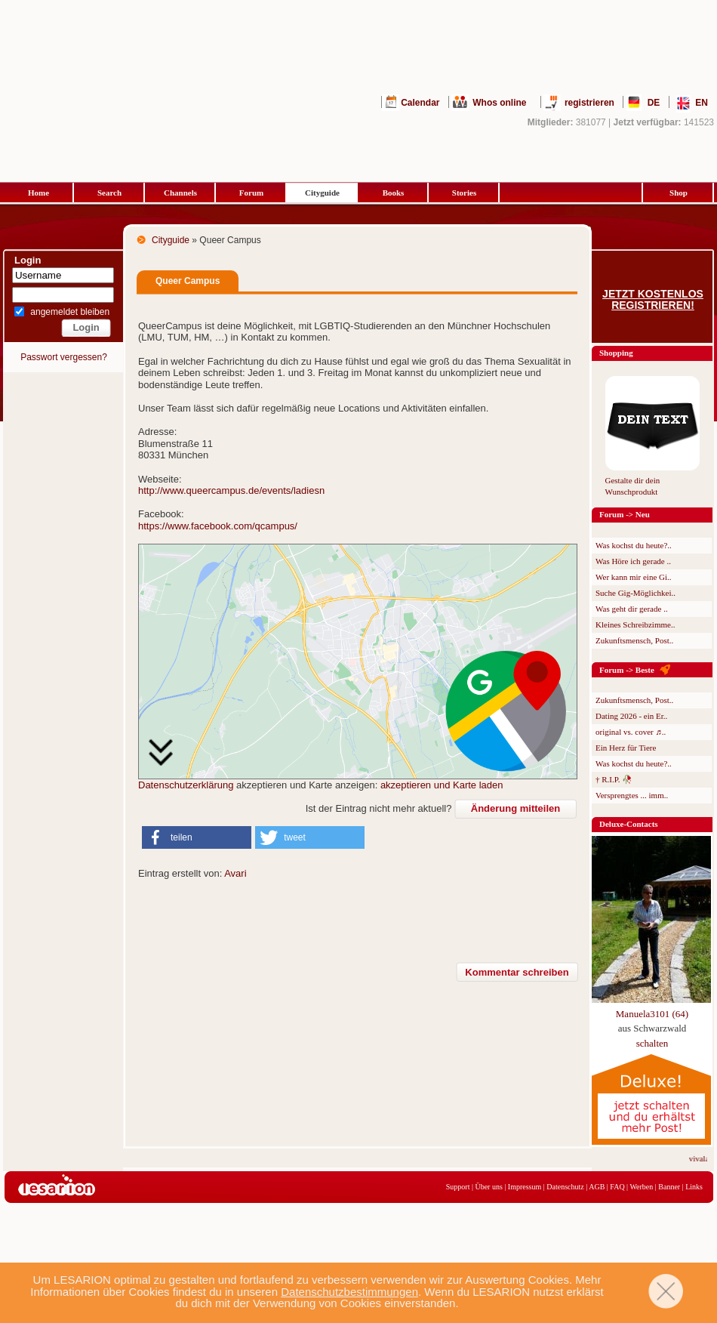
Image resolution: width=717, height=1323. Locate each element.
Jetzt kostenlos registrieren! (652, 300)
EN (701, 102)
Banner (669, 1187)
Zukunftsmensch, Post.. (634, 640)
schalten (652, 1043)
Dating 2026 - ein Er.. (631, 715)
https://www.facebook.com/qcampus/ (217, 526)
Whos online (499, 102)
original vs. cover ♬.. (630, 731)
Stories (464, 192)
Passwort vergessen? (63, 357)
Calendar (420, 102)
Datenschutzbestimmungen (349, 1291)
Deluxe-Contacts (628, 823)
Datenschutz (564, 1187)
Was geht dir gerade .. (631, 608)
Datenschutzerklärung (185, 785)
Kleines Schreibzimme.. (635, 624)
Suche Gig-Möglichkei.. (635, 592)
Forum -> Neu (624, 514)
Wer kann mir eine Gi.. (633, 576)
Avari (235, 873)
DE (654, 102)
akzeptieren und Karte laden (441, 785)
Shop (678, 192)
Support (458, 1187)
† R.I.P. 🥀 (613, 779)
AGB (597, 1187)
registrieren (589, 102)
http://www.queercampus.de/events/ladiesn (231, 490)
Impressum (524, 1187)
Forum (251, 192)
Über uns (488, 1187)
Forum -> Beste (626, 669)
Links (694, 1187)
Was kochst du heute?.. (633, 545)
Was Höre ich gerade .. (633, 561)
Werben (641, 1187)
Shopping (616, 352)
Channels (180, 192)
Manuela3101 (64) (652, 1013)
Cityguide (322, 192)
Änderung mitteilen (515, 808)
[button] (196, 837)
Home (38, 192)
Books (394, 192)
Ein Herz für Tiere (625, 747)
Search (109, 192)
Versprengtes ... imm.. (631, 795)
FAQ (617, 1187)
